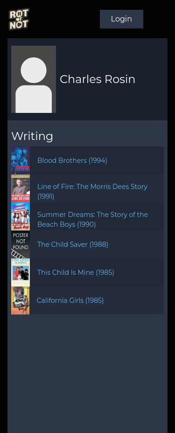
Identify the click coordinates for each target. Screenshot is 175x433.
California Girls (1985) (70, 300)
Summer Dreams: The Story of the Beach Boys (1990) (92, 219)
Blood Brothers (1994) (72, 160)
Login (121, 18)
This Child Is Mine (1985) (75, 272)
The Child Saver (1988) (72, 244)
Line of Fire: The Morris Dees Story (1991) (92, 191)
